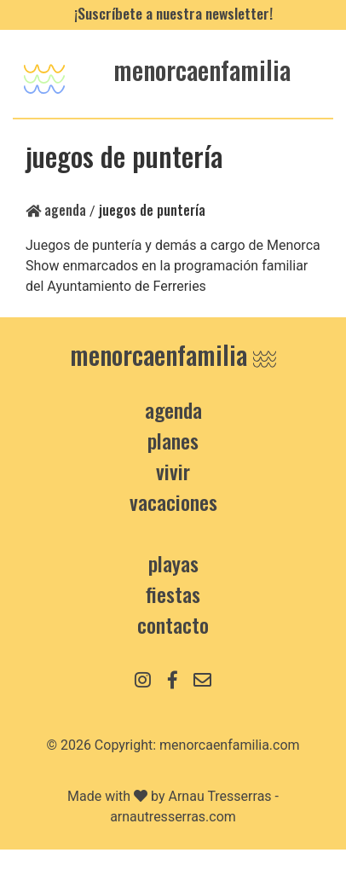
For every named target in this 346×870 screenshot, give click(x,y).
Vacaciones (173, 501)
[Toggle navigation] (44, 74)
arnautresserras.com (173, 817)
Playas (173, 563)
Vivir (173, 470)
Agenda (56, 210)
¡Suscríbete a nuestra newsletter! (173, 13)
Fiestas (173, 593)
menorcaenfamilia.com (229, 745)
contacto (173, 624)
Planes (173, 440)
